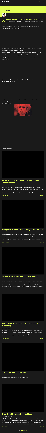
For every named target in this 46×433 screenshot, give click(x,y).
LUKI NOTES (5, 1)
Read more (42, 195)
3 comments (7, 379)
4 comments (7, 289)
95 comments (7, 195)
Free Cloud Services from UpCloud (17, 414)
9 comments (7, 242)
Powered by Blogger (23, 430)
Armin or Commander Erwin (14, 373)
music (10, 120)
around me (7, 120)
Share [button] (42, 120)
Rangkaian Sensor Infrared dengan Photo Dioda (22, 230)
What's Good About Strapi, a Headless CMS (20, 276)
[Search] (39, 1)
